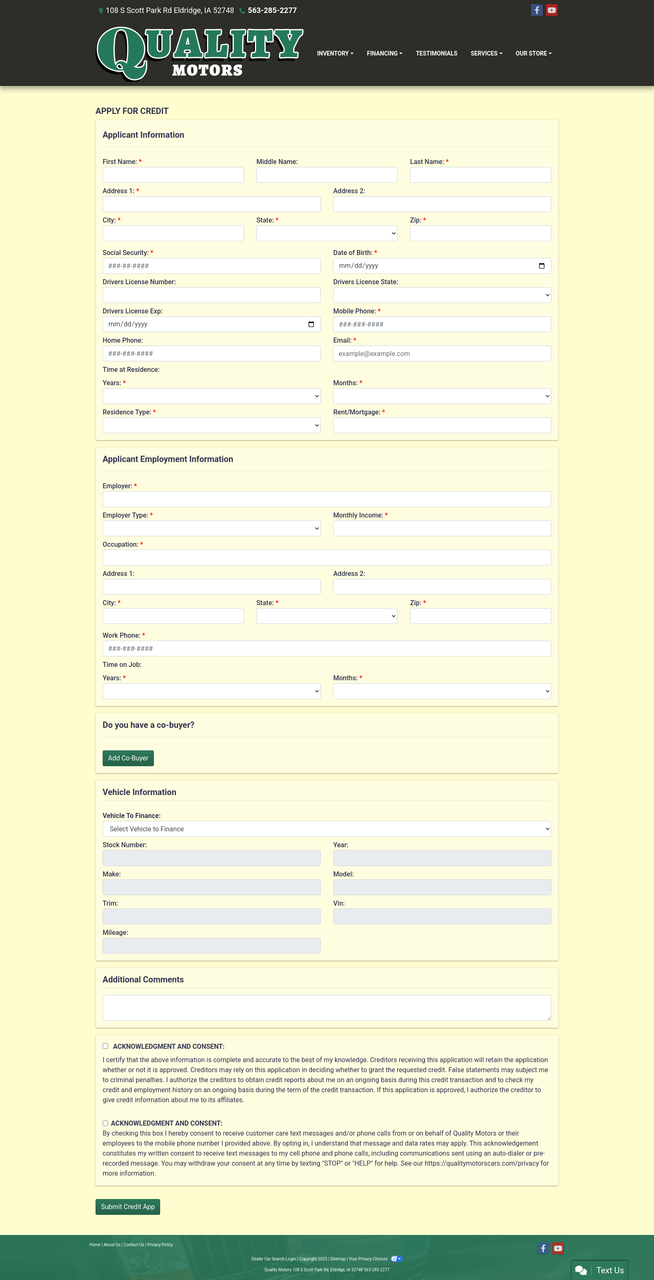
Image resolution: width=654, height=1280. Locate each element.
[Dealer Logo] (200, 53)
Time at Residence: (131, 370)
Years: (112, 383)
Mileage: (115, 933)
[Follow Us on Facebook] (537, 10)
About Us (112, 1244)
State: (265, 220)
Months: (345, 383)
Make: (112, 874)
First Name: (120, 162)
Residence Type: (127, 412)
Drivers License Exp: (133, 311)
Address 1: (118, 191)
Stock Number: (125, 845)
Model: (343, 874)
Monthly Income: (358, 515)
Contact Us (134, 1244)
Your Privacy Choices (375, 1259)
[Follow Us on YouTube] (552, 10)
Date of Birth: (352, 253)
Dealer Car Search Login (274, 1259)
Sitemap (338, 1259)
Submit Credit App (128, 1207)
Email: (342, 340)
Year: (340, 845)
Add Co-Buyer (128, 758)
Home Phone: (123, 340)
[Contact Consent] (105, 1123)
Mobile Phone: (354, 311)
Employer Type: (125, 515)
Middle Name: (277, 162)
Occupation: (120, 544)
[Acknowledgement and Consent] (105, 1046)
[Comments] (327, 1008)
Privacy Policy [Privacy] (160, 1244)
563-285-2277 (272, 10)
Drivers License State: (365, 282)
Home (95, 1244)
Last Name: (427, 162)
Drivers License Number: (139, 282)
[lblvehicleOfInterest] (327, 829)
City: (109, 220)
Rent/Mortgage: (356, 412)
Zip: (415, 220)
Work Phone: (122, 635)
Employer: (117, 486)
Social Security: (126, 253)
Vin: (339, 903)
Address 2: (349, 191)
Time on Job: (122, 665)
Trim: (110, 903)
